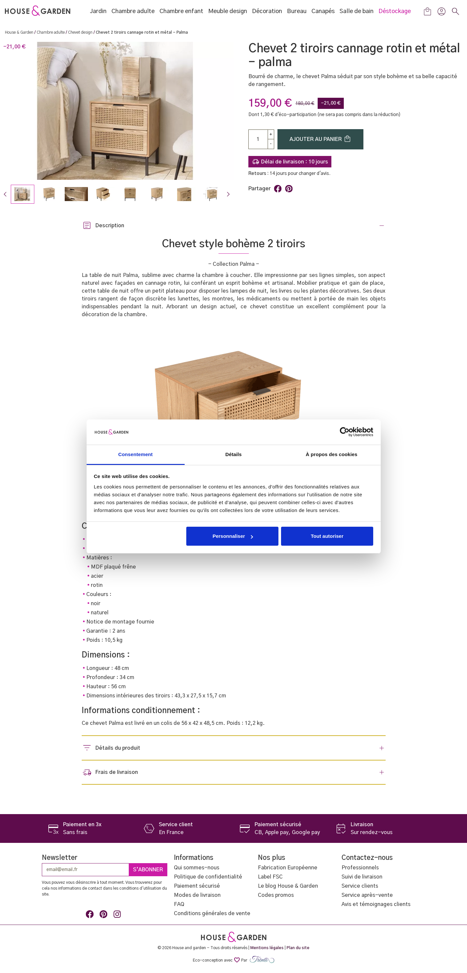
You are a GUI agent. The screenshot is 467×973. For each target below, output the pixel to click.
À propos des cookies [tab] (332, 454)
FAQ (179, 904)
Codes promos (276, 895)
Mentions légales (267, 948)
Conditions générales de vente (212, 913)
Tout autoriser (327, 536)
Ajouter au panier (320, 139)
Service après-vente (367, 895)
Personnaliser (232, 536)
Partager (278, 189)
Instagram (118, 915)
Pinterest (289, 189)
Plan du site (298, 948)
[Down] (271, 144)
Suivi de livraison (362, 876)
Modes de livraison (197, 895)
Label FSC (270, 876)
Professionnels (360, 867)
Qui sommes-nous (196, 867)
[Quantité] (258, 139)
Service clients (360, 886)
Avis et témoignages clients (376, 904)
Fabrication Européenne (287, 867)
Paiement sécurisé (197, 886)
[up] (271, 134)
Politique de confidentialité (208, 876)
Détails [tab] (233, 454)
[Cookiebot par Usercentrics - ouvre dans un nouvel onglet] (344, 432)
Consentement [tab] (135, 454)
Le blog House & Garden (288, 886)
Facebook (91, 915)
